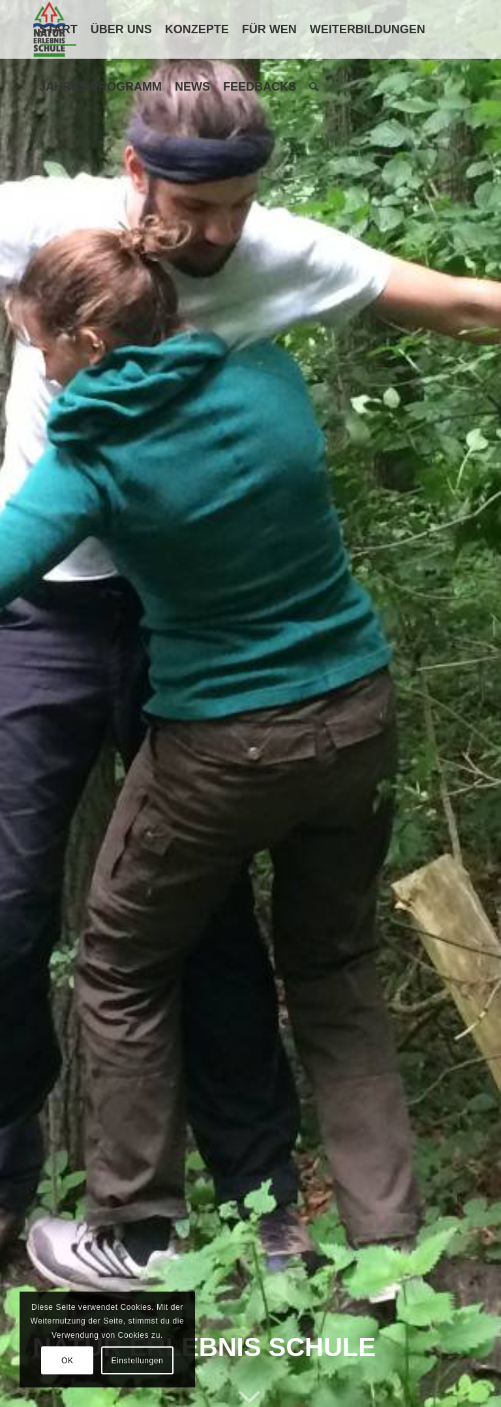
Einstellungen (137, 1360)
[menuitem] (58, 29)
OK (67, 1360)
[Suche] (314, 86)
